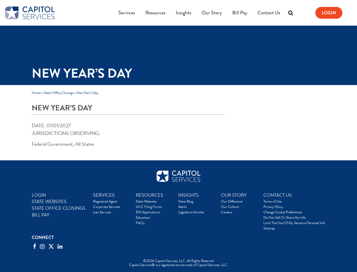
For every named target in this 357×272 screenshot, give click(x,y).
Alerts (182, 206)
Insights (183, 12)
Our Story (212, 12)
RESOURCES (149, 195)
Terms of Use (272, 201)
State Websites (146, 201)
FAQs (140, 222)
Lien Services (102, 212)
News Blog (185, 201)
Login (329, 12)
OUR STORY (234, 195)
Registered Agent (105, 201)
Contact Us (269, 12)
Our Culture (230, 206)
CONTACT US (277, 195)
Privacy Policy (273, 206)
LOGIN (39, 195)
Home (36, 92)
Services (126, 12)
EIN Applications (148, 212)
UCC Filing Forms (149, 206)
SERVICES (104, 195)
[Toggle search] (290, 13)
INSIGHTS (188, 195)
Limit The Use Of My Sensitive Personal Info (294, 222)
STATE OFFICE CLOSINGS (58, 208)
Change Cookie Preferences (282, 212)
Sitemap (269, 228)
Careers (226, 212)
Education (143, 217)
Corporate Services (106, 206)
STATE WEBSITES (49, 201)
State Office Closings (58, 92)
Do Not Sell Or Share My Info (284, 217)
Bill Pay (239, 12)
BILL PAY (40, 215)
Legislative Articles (191, 212)
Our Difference (231, 201)
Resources (155, 12)
